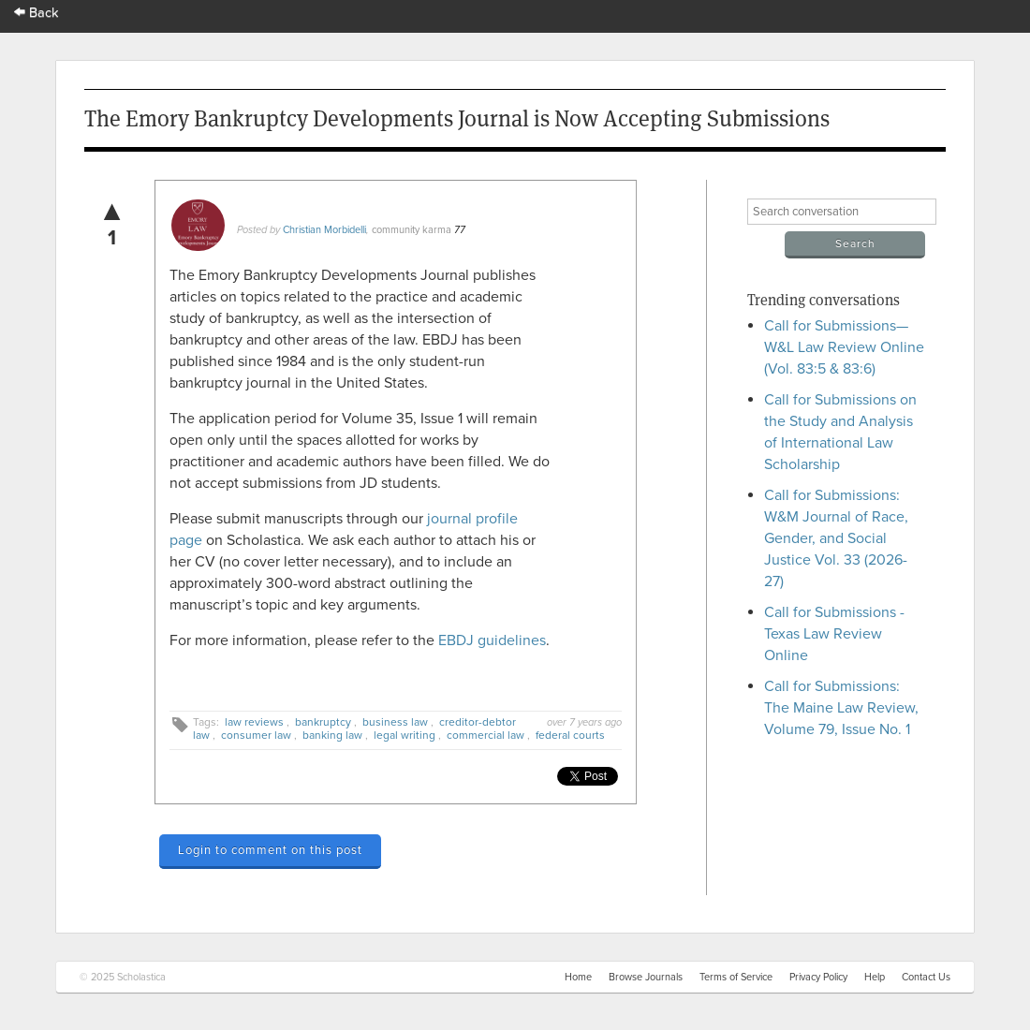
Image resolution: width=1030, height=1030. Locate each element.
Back (36, 13)
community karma (411, 230)
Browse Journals (646, 977)
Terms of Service (735, 977)
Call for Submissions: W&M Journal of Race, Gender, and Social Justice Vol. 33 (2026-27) (836, 538)
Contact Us (926, 977)
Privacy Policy (818, 977)
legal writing (404, 735)
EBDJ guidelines (492, 640)
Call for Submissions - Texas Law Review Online (834, 634)
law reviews (254, 721)
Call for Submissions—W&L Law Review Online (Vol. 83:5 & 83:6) (844, 347)
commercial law (485, 735)
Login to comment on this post (270, 850)
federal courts (570, 735)
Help (874, 977)
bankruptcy (323, 721)
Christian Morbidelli (324, 230)
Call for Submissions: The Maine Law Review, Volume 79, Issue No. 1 (841, 708)
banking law (332, 735)
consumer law (256, 735)
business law (395, 721)
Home (578, 977)
